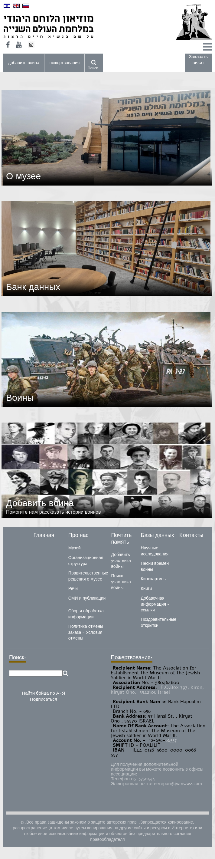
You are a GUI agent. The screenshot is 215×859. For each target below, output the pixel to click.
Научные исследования (155, 551)
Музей (74, 548)
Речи (73, 588)
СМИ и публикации (87, 598)
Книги (146, 588)
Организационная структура (85, 561)
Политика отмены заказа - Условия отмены (85, 632)
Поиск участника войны (121, 582)
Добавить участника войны (121, 560)
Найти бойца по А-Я (43, 693)
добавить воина (23, 63)
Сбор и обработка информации (86, 614)
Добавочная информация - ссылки (155, 604)
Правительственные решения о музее (88, 576)
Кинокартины (154, 579)
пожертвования (65, 63)
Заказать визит (198, 60)
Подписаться (43, 699)
